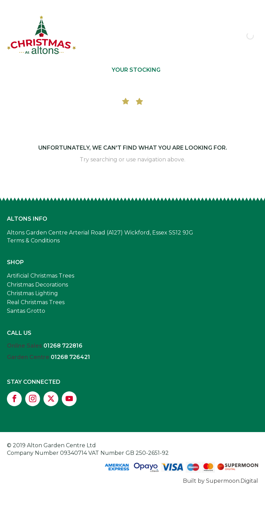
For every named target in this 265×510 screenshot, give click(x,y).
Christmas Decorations (37, 284)
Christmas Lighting (32, 293)
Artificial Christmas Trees (40, 275)
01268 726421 (70, 357)
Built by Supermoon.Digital (220, 481)
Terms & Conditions (33, 240)
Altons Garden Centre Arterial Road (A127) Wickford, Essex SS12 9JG (100, 232)
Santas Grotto (26, 311)
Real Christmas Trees (36, 302)
